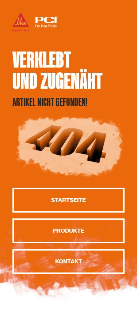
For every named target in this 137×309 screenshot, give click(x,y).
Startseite (68, 200)
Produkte (68, 230)
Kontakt (68, 261)
